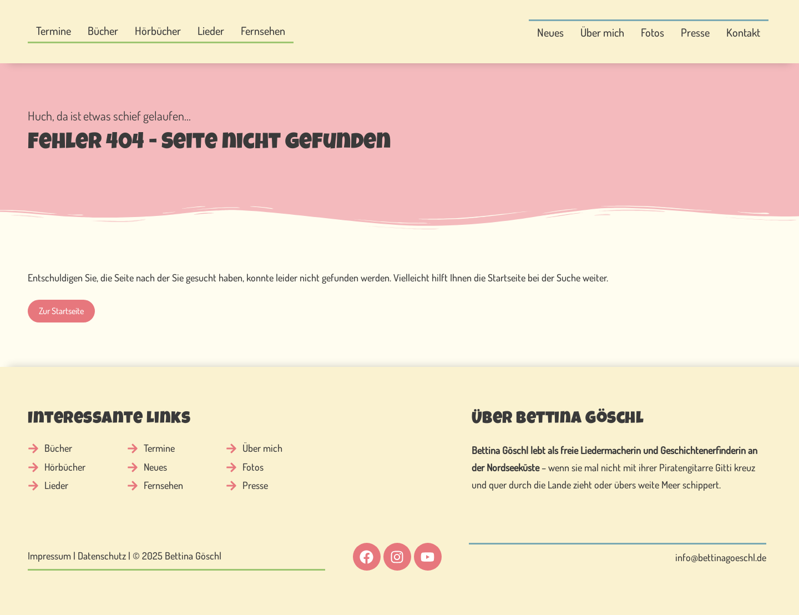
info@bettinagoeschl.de (720, 557)
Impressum (49, 556)
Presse (695, 32)
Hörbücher (158, 30)
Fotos (652, 32)
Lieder (211, 30)
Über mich (602, 32)
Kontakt (743, 32)
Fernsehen (263, 30)
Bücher (103, 30)
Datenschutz (102, 556)
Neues (550, 32)
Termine (53, 30)
